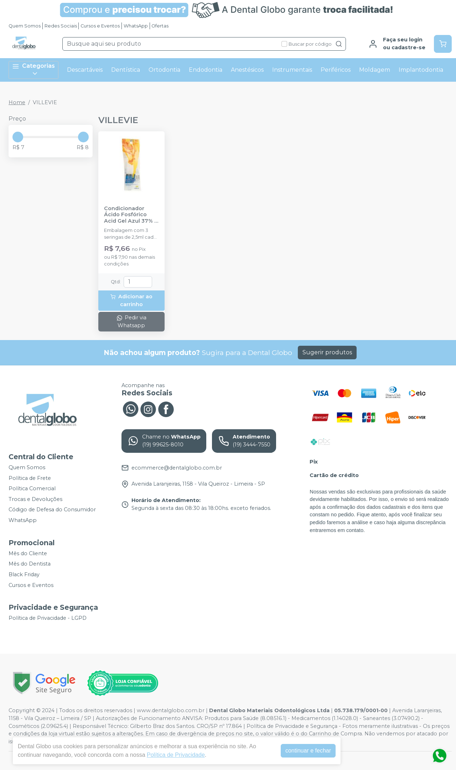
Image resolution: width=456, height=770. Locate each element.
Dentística (125, 69)
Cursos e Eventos (100, 26)
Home (17, 102)
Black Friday (24, 574)
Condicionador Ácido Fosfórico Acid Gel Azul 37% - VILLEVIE (130, 215)
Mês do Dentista (30, 564)
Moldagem (374, 69)
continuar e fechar (308, 751)
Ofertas (160, 26)
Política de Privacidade (176, 755)
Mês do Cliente (28, 553)
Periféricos (336, 69)
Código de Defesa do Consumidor (52, 510)
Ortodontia (164, 69)
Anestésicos (247, 69)
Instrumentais (292, 69)
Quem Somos (25, 26)
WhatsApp (136, 26)
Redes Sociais (61, 26)
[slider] (17, 137)
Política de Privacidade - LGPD (48, 618)
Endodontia (205, 69)
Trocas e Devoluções (35, 499)
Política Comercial (32, 488)
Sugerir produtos (327, 352)
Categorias (33, 69)
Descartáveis (85, 69)
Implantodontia (421, 69)
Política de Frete (30, 478)
